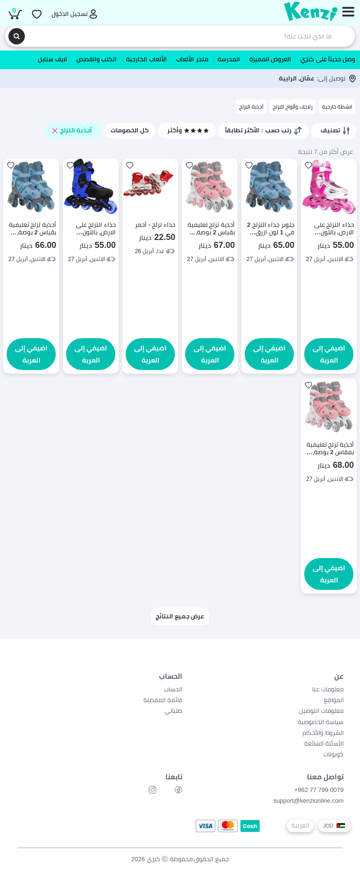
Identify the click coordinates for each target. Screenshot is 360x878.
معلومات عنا (328, 689)
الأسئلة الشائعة (324, 743)
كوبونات (333, 754)
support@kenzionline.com (308, 800)
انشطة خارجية (337, 106)
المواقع (334, 700)
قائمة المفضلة (162, 700)
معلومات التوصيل (321, 710)
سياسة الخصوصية (321, 722)
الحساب (173, 689)
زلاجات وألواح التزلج (293, 106)
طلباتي (173, 710)
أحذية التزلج (251, 106)
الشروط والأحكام (323, 732)
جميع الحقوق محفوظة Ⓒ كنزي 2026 (180, 859)
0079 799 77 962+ (319, 789)
